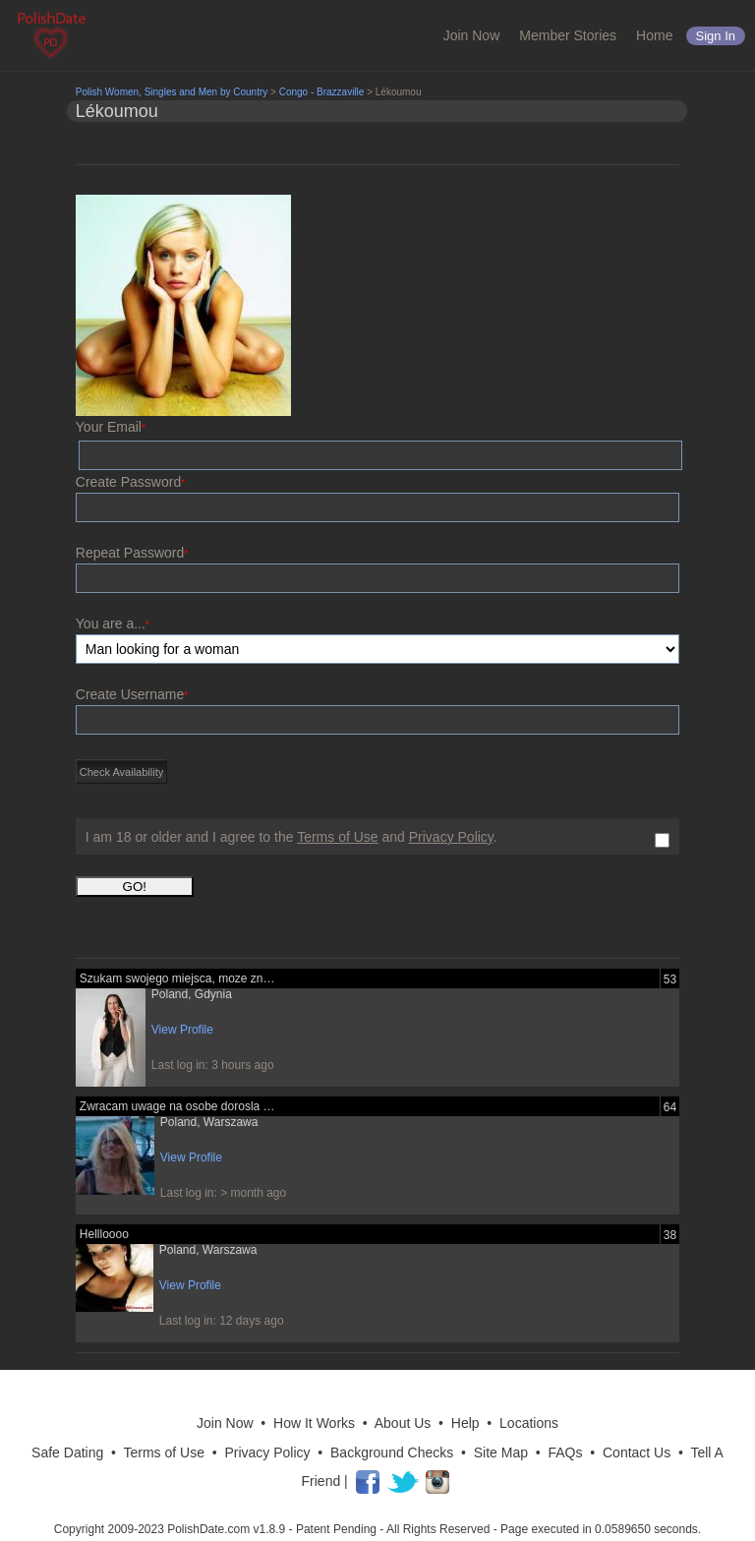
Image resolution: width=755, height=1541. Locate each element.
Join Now (471, 35)
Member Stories (567, 35)
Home (654, 35)
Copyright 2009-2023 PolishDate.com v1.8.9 (169, 1529)
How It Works (314, 1423)
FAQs (566, 1452)
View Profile (182, 1030)
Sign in (715, 36)
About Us (403, 1423)
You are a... (112, 623)
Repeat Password (132, 553)
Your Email (110, 427)
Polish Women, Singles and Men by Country (171, 92)
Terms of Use (337, 837)
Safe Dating (67, 1452)
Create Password (130, 482)
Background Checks (391, 1452)
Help (465, 1423)
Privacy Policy (451, 837)
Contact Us (636, 1452)
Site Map (501, 1452)
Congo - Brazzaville (322, 92)
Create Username (132, 694)
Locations (528, 1423)
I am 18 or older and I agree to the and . (291, 837)
